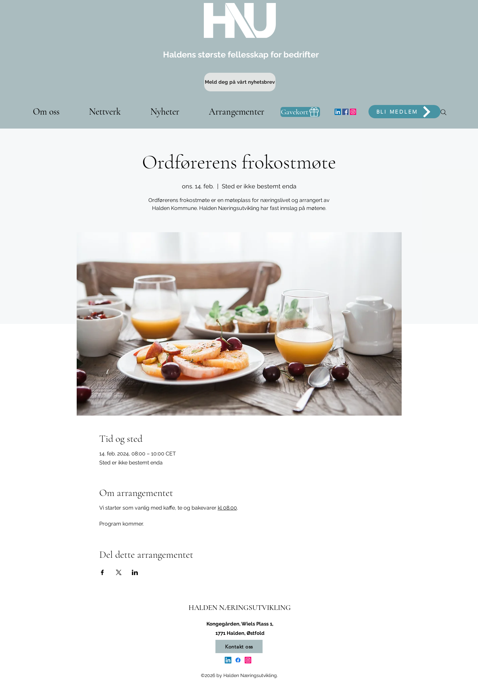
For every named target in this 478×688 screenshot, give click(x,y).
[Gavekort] (300, 112)
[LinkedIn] (338, 112)
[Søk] (443, 112)
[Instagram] (353, 112)
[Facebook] (345, 112)
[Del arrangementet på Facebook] (102, 572)
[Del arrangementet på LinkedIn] (135, 572)
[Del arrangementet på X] (119, 572)
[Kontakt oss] (239, 646)
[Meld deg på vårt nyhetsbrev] (240, 82)
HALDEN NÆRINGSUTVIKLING (240, 607)
